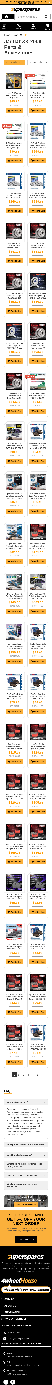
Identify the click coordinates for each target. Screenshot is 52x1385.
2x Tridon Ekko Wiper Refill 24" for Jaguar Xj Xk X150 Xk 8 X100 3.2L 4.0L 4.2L (37, 397)
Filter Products (13, 62)
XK (21, 35)
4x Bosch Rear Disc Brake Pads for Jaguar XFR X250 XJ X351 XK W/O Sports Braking (38, 1047)
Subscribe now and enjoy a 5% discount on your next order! (26, 2)
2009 (27, 35)
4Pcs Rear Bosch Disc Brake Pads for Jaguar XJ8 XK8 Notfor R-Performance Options (37, 947)
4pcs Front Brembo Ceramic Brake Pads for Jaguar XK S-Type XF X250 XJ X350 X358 (14, 747)
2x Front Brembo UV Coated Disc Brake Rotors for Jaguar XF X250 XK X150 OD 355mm (14, 247)
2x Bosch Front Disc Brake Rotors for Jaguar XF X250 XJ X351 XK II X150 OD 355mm (38, 146)
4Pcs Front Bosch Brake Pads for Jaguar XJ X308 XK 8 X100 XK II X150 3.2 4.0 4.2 (14, 697)
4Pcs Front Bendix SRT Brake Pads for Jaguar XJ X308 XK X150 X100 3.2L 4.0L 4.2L (37, 597)
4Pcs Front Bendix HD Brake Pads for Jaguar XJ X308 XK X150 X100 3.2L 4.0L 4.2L (14, 597)
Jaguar (14, 35)
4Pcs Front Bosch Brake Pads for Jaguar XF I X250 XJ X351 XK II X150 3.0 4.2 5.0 (37, 647)
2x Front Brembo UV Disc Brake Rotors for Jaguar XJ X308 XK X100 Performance (14, 296)
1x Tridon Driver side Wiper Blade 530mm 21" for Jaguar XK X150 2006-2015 (37, 96)
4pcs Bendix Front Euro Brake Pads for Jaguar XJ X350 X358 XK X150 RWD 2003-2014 (14, 497)
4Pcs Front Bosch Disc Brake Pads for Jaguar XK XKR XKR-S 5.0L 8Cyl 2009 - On (37, 697)
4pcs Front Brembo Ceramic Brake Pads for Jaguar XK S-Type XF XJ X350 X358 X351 (37, 747)
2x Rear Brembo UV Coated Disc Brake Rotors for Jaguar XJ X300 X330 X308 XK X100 (38, 347)
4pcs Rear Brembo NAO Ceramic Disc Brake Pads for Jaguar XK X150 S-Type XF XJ (14, 1047)
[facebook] (5, 1382)
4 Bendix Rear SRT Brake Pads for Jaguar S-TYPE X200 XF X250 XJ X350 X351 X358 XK (14, 447)
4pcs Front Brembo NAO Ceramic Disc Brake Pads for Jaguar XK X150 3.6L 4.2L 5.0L (14, 847)
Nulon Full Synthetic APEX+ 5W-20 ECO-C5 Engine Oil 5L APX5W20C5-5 (14, 96)
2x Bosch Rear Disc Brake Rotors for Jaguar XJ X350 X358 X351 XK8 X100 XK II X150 (37, 196)
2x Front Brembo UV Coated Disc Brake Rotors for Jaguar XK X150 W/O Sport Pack (37, 246)
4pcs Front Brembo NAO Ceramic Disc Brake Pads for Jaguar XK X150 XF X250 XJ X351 (37, 847)
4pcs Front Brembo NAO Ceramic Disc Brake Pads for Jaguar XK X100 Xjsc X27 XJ (37, 797)
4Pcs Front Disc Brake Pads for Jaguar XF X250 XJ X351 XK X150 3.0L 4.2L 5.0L (37, 897)
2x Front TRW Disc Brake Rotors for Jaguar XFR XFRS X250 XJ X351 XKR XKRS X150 (14, 346)
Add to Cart (14, 110)
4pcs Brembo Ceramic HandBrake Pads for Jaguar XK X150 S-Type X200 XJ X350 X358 (37, 547)
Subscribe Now (26, 1240)
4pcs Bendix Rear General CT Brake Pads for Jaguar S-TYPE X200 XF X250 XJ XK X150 (14, 547)
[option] (26, 2)
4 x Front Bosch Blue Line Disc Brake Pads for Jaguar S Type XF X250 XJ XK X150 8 (37, 447)
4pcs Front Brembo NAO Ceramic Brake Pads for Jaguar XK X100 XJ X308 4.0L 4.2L (14, 797)
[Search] (46, 17)
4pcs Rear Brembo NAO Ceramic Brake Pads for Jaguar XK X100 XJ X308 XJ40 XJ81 (37, 997)
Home (6, 35)
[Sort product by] (37, 62)
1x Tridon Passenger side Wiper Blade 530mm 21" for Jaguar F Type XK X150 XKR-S (14, 146)
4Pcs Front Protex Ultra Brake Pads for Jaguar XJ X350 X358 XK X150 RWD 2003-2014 (14, 947)
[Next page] (37, 1074)
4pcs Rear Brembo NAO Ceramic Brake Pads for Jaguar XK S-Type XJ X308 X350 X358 (14, 997)
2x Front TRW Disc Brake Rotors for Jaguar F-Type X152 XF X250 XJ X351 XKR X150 (37, 296)
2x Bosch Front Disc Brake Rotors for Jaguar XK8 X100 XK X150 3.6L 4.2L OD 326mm (14, 196)
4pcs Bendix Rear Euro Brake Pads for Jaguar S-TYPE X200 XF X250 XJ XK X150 (37, 497)
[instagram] (12, 1382)
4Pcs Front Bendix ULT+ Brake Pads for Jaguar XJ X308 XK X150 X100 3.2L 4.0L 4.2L (14, 647)
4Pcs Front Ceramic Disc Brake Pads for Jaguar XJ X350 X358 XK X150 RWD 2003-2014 (14, 897)
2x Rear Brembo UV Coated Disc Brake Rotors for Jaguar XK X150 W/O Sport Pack (14, 397)
